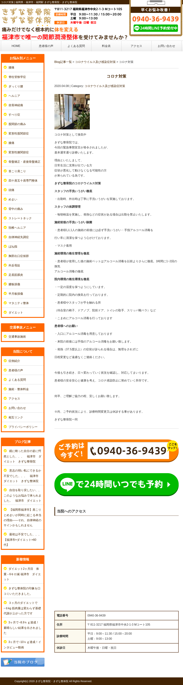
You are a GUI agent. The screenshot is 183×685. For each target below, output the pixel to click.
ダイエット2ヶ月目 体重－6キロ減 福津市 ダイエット (22, 574)
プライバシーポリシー (23, 426)
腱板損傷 (14, 284)
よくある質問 (76, 45)
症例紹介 (14, 360)
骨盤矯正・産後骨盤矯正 (24, 161)
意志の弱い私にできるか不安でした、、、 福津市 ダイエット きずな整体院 (22, 476)
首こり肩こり (17, 171)
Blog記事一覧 (63, 61)
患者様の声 (46, 45)
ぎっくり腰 (16, 86)
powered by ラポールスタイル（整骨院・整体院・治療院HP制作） (131, 681)
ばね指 (13, 246)
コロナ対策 (116, 76)
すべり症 (14, 114)
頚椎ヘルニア (17, 227)
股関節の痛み (17, 124)
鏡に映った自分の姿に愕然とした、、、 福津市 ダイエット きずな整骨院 (22, 456)
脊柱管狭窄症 (17, 76)
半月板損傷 (16, 293)
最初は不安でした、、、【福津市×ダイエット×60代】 (22, 539)
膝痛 (11, 142)
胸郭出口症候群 (19, 256)
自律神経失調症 (19, 237)
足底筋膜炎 (16, 274)
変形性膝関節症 (19, 152)
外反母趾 (14, 265)
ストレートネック (20, 218)
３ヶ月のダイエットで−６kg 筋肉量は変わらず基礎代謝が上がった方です (22, 608)
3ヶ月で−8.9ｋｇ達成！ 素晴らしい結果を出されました (24, 627)
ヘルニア (14, 95)
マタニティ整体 (19, 303)
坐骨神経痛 (16, 105)
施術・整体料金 (19, 389)
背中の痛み (16, 208)
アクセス (136, 45)
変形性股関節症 (19, 133)
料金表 (106, 45)
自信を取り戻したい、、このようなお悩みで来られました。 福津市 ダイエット (22, 495)
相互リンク (16, 417)
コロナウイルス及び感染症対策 (95, 61)
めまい (13, 199)
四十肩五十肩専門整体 (23, 180)
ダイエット (16, 312)
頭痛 (11, 190)
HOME (16, 45)
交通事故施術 (17, 336)
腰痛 (11, 67)
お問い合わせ (166, 45)
